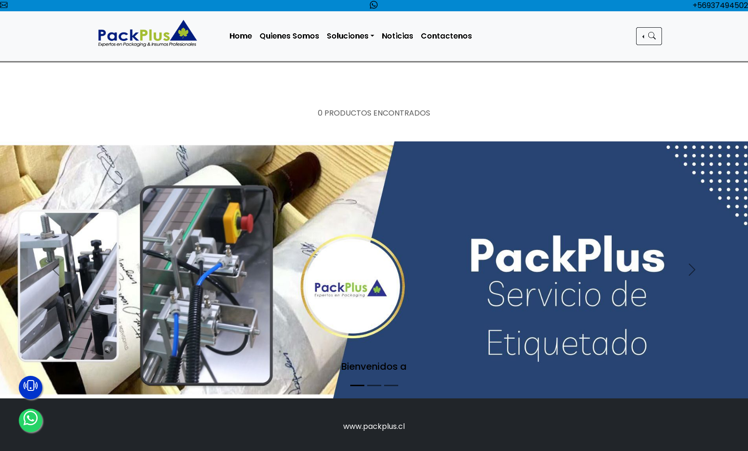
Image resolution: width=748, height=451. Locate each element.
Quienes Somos (292, 36)
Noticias (399, 36)
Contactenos (448, 36)
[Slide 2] (374, 385)
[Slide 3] (391, 385)
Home (243, 36)
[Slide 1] (357, 385)
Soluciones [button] (350, 36)
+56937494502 (720, 5)
